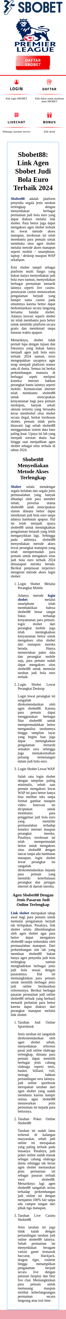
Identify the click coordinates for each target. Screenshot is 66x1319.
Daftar (49, 89)
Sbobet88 (18, 199)
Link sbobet (20, 913)
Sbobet (16, 487)
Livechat (16, 122)
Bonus (49, 122)
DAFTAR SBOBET (33, 63)
